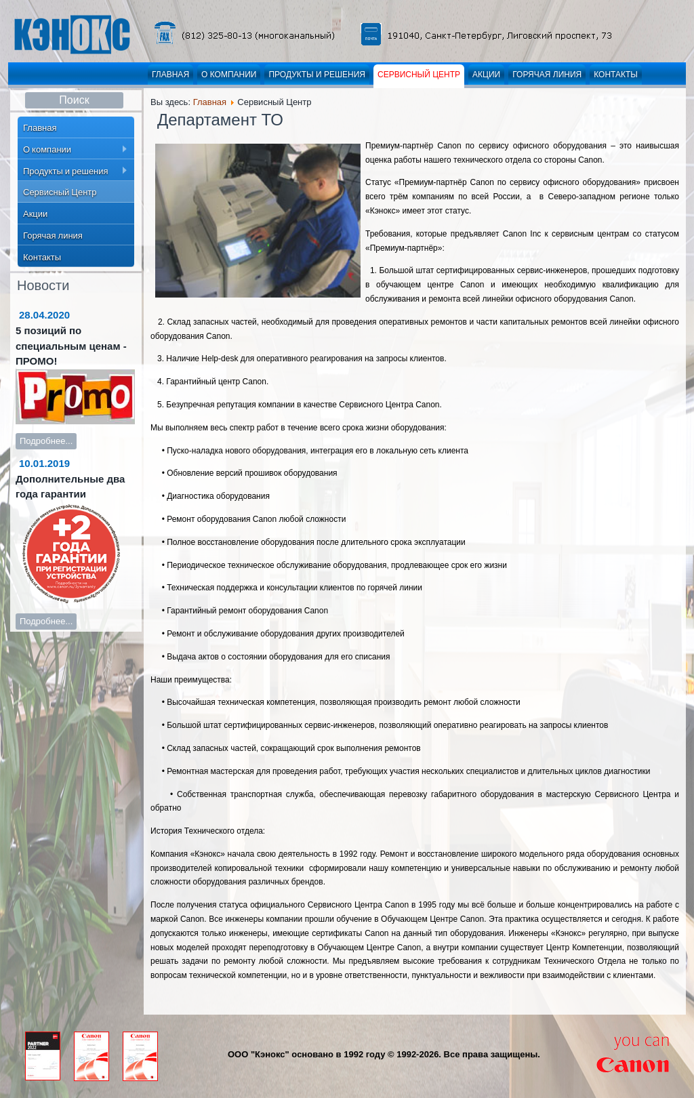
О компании (228, 74)
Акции (486, 74)
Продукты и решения (316, 74)
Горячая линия (546, 74)
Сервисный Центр (418, 74)
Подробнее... (46, 441)
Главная (170, 74)
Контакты (616, 74)
